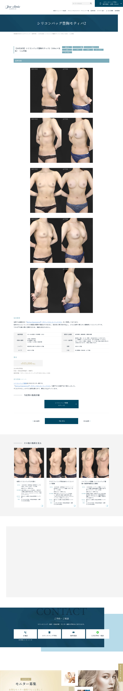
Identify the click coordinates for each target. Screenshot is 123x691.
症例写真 (93, 10)
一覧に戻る (61, 421)
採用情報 (117, 10)
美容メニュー (56, 10)
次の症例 (86, 421)
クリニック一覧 (85, 10)
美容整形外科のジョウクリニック (22, 33)
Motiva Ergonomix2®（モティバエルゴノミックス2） (44, 322)
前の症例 (37, 421)
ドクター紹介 (100, 10)
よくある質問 (109, 10)
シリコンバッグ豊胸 (20, 383)
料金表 (64, 10)
